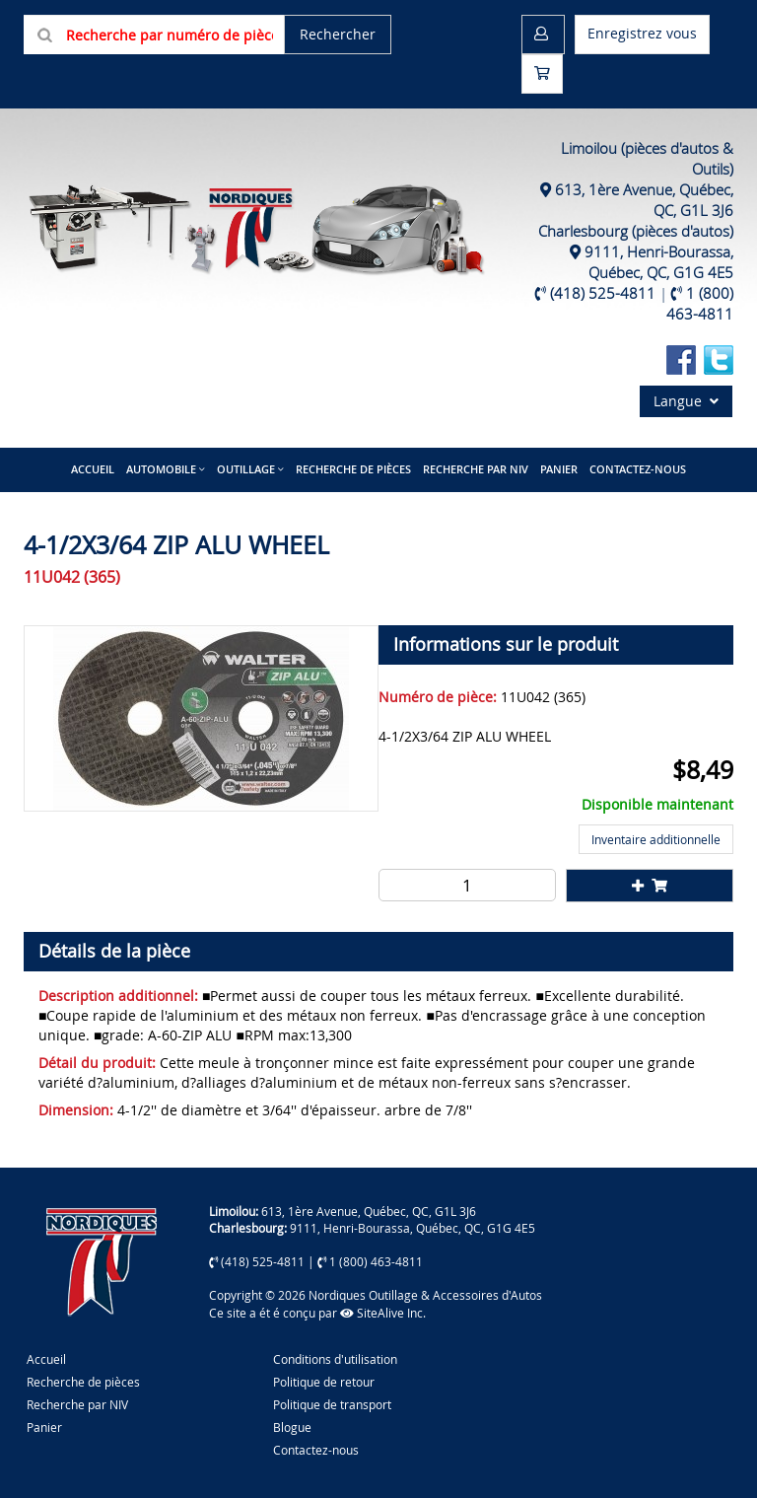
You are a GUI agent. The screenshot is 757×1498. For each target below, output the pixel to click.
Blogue (292, 1427)
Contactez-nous (637, 469)
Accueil (92, 469)
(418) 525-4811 (602, 293)
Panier (44, 1427)
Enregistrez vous (642, 33)
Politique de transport (332, 1404)
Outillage (246, 469)
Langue (686, 401)
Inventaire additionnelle (656, 839)
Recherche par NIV (475, 469)
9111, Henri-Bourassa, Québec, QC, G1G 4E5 (659, 262)
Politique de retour (324, 1382)
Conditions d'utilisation (335, 1359)
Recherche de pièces (353, 469)
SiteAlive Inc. (383, 1312)
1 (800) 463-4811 (699, 303)
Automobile (161, 469)
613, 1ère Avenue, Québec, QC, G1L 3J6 (368, 1211)
